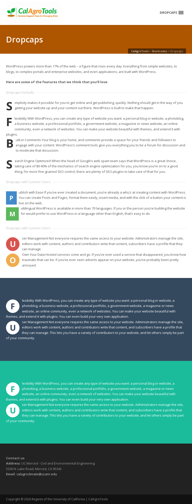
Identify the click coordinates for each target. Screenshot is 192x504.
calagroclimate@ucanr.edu (36, 474)
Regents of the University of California (58, 499)
